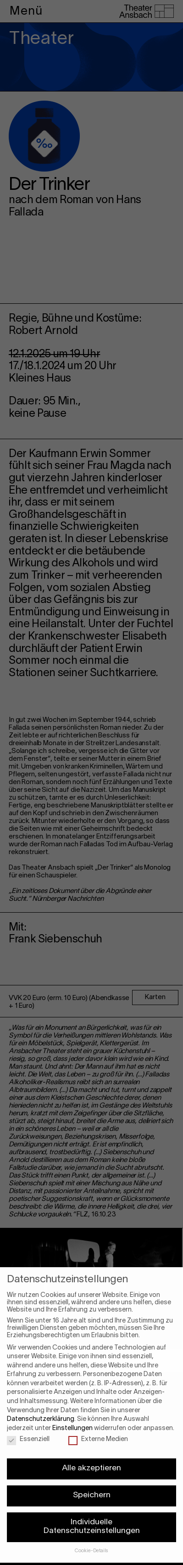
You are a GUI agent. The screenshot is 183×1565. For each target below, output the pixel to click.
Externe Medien (98, 1422)
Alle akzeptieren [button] (91, 1451)
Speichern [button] (92, 1478)
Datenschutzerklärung (40, 1402)
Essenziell (28, 1422)
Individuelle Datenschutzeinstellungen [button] (92, 1509)
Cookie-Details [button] (91, 1534)
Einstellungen (72, 1411)
